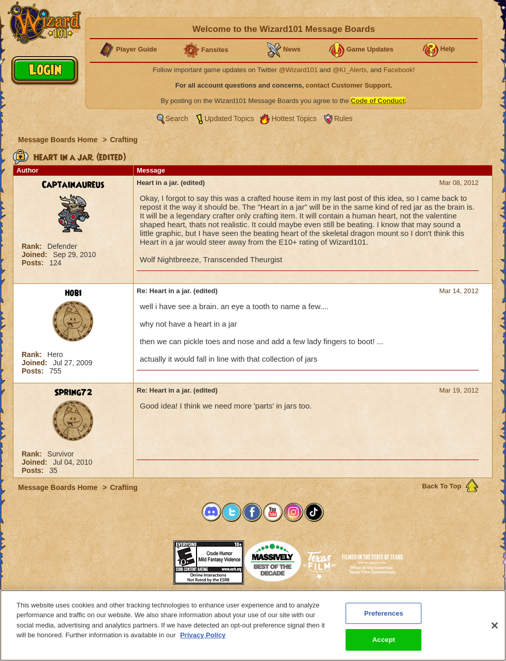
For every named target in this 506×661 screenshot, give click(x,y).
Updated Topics (229, 118)
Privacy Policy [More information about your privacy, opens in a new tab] (202, 641)
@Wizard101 (298, 70)
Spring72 (73, 392)
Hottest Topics (294, 118)
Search (177, 118)
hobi (73, 293)
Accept (383, 645)
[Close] (494, 630)
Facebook (398, 70)
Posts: (34, 263)
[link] (147, 559)
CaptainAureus (73, 185)
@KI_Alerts (350, 70)
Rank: (33, 246)
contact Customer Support (348, 85)
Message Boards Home (59, 139)
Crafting (124, 139)
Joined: (36, 254)
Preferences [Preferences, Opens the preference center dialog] (383, 618)
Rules (343, 118)
